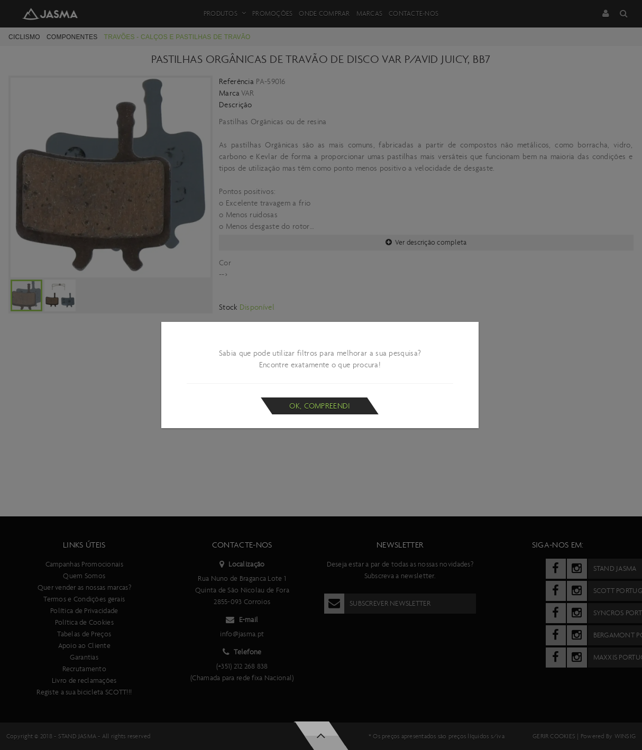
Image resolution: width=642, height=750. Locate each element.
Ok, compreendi (319, 406)
